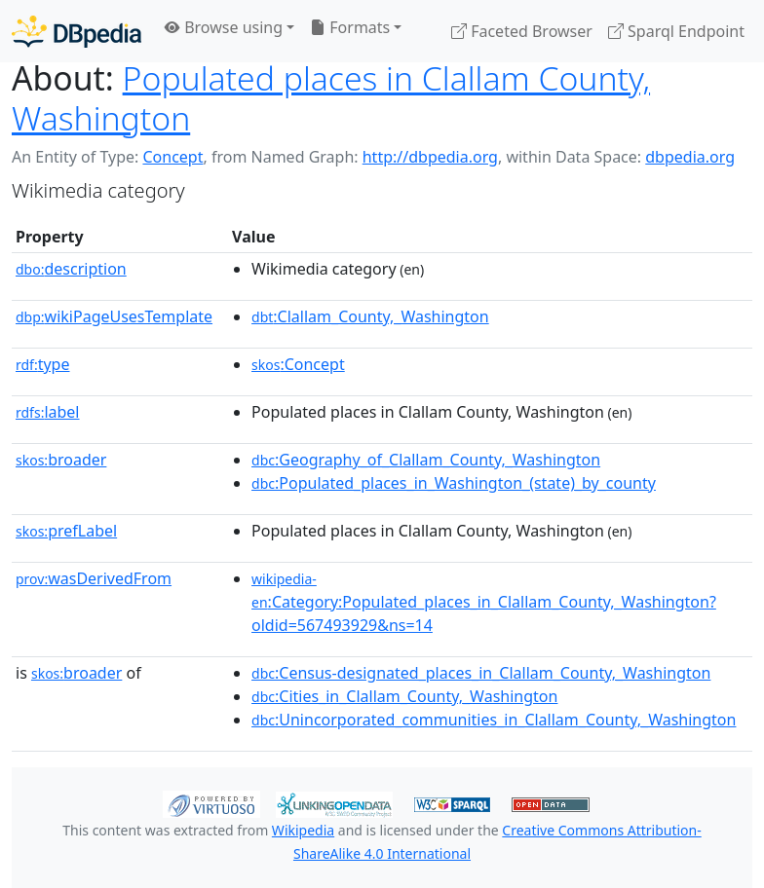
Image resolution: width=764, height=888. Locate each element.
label (48, 412)
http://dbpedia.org (430, 156)
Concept (172, 156)
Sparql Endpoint (676, 31)
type (43, 364)
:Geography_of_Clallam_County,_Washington (425, 459)
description (71, 268)
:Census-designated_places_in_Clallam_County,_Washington (480, 673)
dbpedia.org (690, 156)
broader (61, 459)
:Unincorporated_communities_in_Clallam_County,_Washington (493, 719)
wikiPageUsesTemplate (114, 316)
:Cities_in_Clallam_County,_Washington (404, 696)
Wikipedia (303, 830)
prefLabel (66, 530)
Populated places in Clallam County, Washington (331, 98)
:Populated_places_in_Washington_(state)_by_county (453, 483)
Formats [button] (350, 27)
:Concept (298, 364)
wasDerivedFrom (94, 578)
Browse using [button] (224, 27)
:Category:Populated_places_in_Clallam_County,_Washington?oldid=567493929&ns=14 (483, 603)
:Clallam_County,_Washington (370, 316)
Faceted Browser (521, 31)
